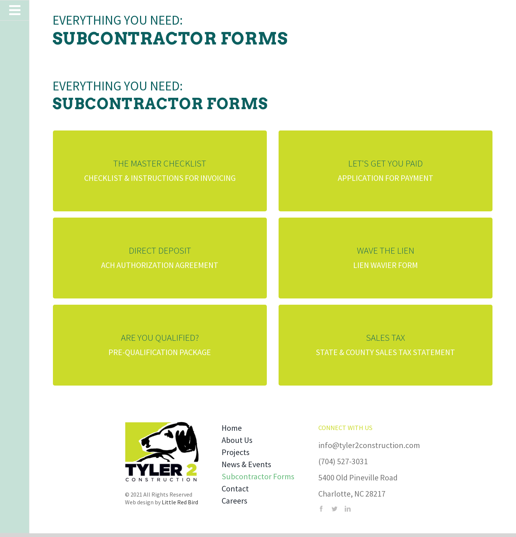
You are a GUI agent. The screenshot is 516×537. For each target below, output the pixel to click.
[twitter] (334, 509)
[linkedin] (348, 509)
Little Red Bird (180, 502)
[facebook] (321, 509)
